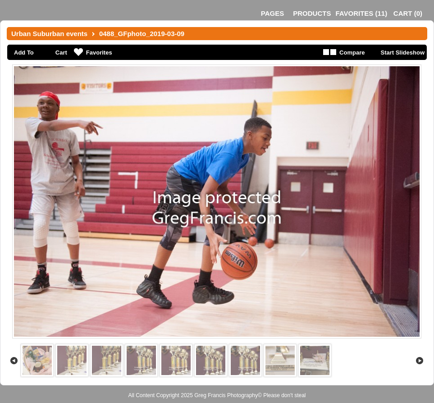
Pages (272, 13)
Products (312, 13)
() (361, 13)
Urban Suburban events (49, 33)
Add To (24, 52)
